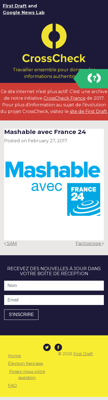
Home (14, 355)
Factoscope (90, 243)
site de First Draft (88, 111)
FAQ (12, 385)
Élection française (25, 363)
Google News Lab (24, 12)
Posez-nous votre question (27, 374)
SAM (10, 243)
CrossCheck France (64, 98)
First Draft (15, 6)
